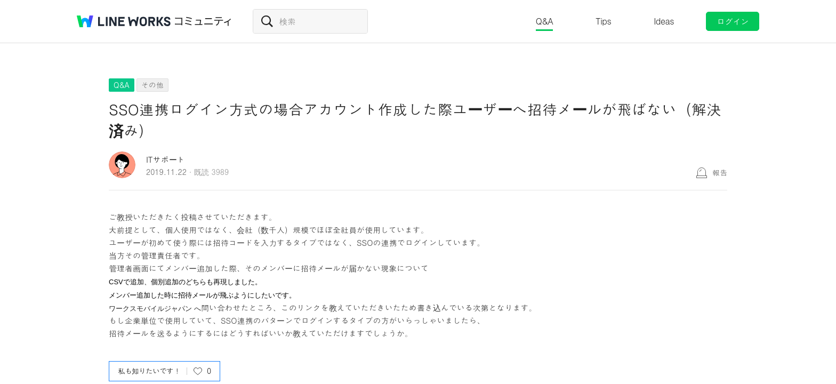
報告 (719, 172)
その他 (152, 84)
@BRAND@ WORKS (124, 21)
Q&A (544, 21)
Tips (603, 21)
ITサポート (165, 159)
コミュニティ (203, 21)
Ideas (664, 21)
